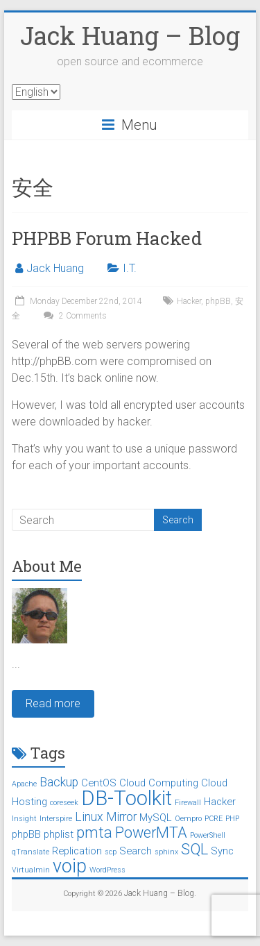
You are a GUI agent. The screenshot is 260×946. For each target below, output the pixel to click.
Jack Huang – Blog (130, 35)
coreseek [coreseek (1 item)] (64, 802)
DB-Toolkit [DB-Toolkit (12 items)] (126, 798)
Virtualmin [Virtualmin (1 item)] (31, 870)
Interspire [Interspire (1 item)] (56, 818)
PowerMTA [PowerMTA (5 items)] (151, 832)
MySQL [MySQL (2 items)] (155, 817)
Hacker (189, 301)
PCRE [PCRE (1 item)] (214, 818)
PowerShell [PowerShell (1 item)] (207, 835)
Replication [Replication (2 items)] (77, 851)
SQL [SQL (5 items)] (194, 849)
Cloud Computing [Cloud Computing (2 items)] (158, 783)
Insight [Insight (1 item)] (24, 818)
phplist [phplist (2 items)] (58, 834)
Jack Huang (55, 268)
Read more (53, 703)
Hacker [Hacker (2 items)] (220, 801)
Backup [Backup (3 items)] (59, 782)
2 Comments (73, 316)
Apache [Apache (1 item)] (24, 783)
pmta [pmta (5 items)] (94, 832)
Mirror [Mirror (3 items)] (121, 817)
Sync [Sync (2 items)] (222, 851)
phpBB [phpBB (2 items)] (26, 834)
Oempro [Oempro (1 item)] (188, 818)
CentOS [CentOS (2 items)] (98, 783)
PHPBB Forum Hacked (107, 238)
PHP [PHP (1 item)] (232, 818)
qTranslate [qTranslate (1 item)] (30, 851)
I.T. (130, 268)
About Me (47, 566)
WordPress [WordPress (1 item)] (107, 870)
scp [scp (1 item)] (110, 851)
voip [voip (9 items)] (70, 866)
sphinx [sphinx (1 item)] (166, 851)
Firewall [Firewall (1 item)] (188, 802)
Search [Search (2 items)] (135, 851)
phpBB (218, 301)
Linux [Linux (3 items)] (89, 817)
